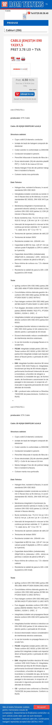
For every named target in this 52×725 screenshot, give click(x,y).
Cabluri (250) (13, 30)
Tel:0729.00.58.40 (38, 13)
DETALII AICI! (37, 722)
